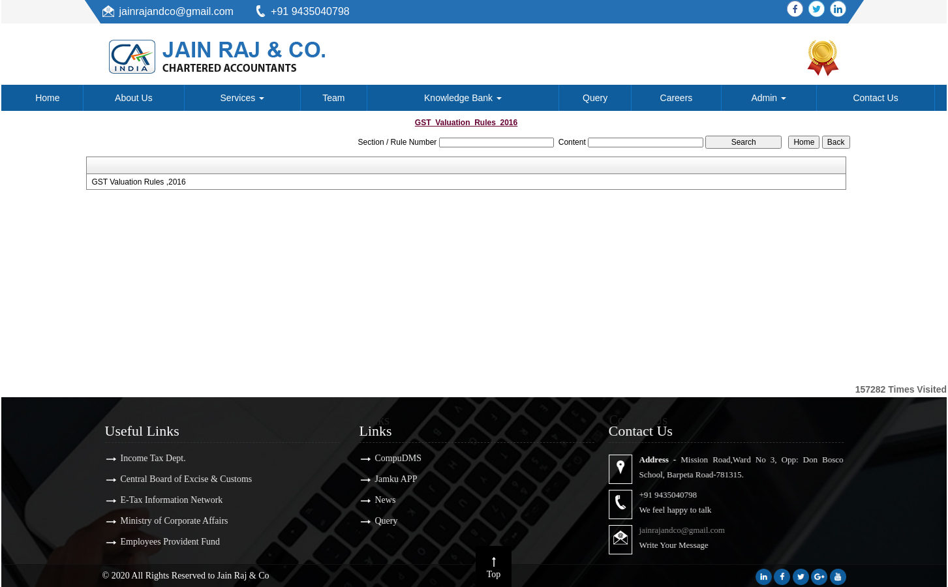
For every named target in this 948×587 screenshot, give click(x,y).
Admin (768, 98)
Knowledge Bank (463, 98)
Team (333, 98)
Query (595, 98)
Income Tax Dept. (144, 458)
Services (243, 98)
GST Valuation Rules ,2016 (138, 182)
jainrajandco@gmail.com (176, 11)
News (376, 500)
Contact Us (875, 98)
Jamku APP (387, 479)
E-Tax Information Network (163, 500)
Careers (676, 98)
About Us (134, 98)
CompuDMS (389, 458)
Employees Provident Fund (161, 542)
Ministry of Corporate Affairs (165, 521)
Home (47, 98)
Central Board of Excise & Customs (177, 479)
